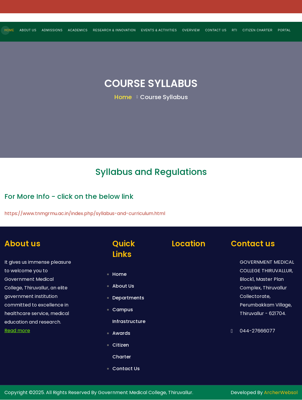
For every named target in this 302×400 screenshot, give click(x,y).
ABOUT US (27, 30)
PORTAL (284, 30)
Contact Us (126, 368)
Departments (128, 298)
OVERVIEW (191, 30)
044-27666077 (257, 331)
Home (123, 97)
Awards (121, 333)
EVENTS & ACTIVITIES (159, 30)
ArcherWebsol (281, 392)
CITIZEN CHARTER (257, 30)
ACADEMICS (78, 30)
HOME (9, 30)
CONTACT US (215, 30)
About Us (123, 286)
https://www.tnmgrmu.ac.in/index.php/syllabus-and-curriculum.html (84, 213)
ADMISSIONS (52, 30)
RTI (234, 30)
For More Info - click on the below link (68, 196)
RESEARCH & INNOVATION (114, 30)
